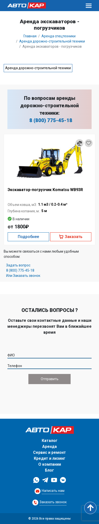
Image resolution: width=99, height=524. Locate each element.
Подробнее (28, 236)
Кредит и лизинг (49, 458)
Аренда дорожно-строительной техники (38, 68)
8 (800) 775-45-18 (50, 120)
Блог (49, 470)
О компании (49, 464)
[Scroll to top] (90, 508)
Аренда (49, 446)
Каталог (50, 440)
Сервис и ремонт (49, 452)
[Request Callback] (49, 491)
